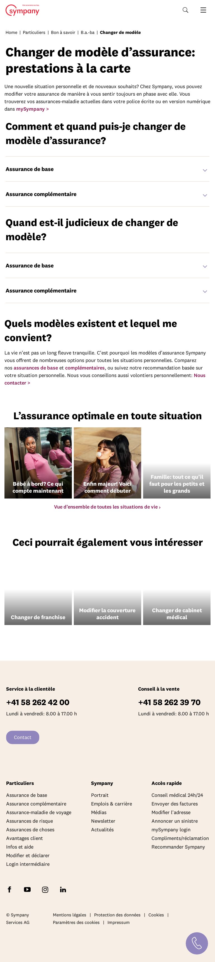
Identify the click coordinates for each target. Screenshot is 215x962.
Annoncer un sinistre (175, 821)
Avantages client (24, 838)
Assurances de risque (29, 821)
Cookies (156, 915)
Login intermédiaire (28, 864)
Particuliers (34, 32)
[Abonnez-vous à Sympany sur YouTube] (28, 889)
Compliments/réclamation (180, 838)
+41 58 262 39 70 (169, 702)
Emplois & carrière (111, 803)
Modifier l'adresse (171, 812)
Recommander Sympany (178, 847)
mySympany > (32, 109)
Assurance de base (26, 795)
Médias (98, 812)
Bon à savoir (63, 32)
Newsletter (103, 821)
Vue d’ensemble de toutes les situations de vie (106, 507)
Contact (22, 737)
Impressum (119, 922)
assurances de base (36, 368)
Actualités (102, 829)
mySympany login (171, 829)
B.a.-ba (87, 32)
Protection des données (117, 915)
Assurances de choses (30, 829)
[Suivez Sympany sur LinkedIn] (64, 889)
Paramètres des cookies (76, 922)
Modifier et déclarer (28, 855)
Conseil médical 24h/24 (177, 795)
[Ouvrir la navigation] (203, 10)
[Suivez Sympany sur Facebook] (10, 889)
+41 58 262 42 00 (37, 702)
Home (20, 10)
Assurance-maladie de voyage (38, 812)
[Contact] (197, 943)
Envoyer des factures (175, 803)
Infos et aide (19, 847)
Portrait (100, 795)
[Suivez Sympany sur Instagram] (46, 889)
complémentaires (85, 368)
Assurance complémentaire (36, 803)
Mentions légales (69, 915)
